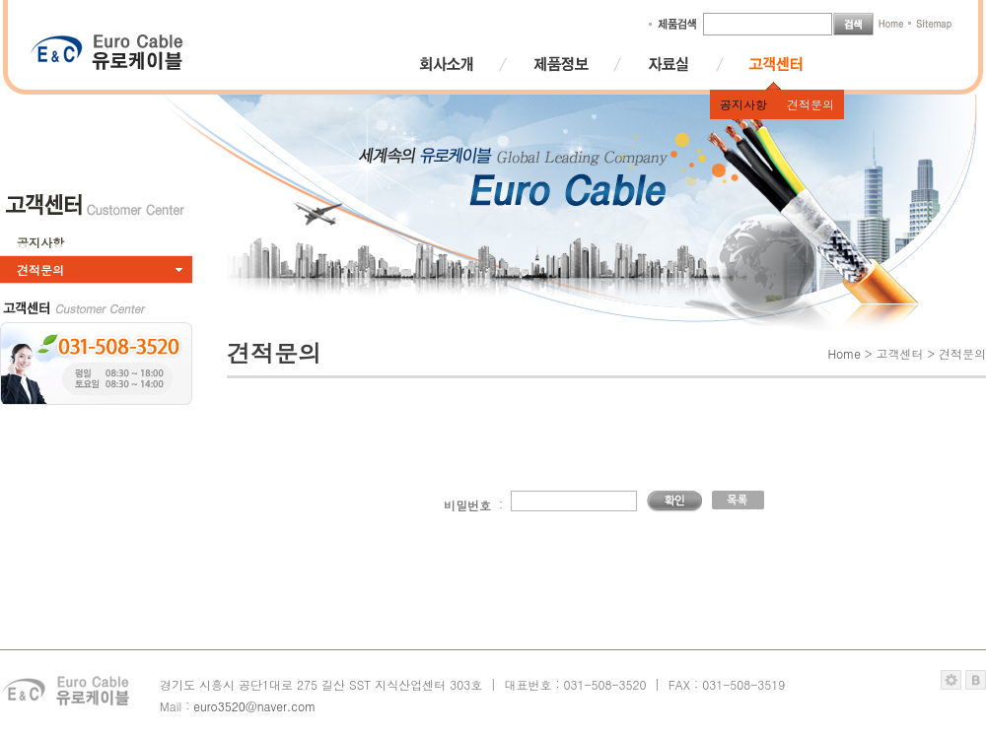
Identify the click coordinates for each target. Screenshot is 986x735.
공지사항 (743, 104)
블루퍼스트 (975, 680)
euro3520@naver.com (254, 706)
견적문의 (810, 104)
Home (844, 353)
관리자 (951, 680)
